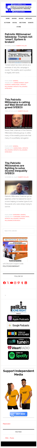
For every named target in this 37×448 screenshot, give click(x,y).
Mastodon (6, 424)
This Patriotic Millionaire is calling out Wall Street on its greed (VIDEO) (18, 103)
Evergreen (16, 214)
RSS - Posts (9, 438)
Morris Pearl (15, 84)
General (15, 80)
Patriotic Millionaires (12, 218)
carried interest (19, 82)
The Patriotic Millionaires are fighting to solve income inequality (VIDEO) (16, 168)
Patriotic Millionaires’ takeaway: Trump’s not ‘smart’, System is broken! (18, 38)
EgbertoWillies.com (18, 8)
